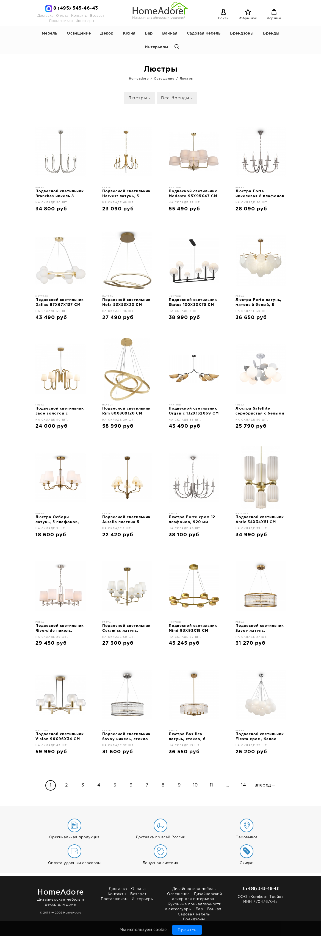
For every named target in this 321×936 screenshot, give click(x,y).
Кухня (129, 33)
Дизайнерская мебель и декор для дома (60, 896)
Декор (107, 33)
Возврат (97, 15)
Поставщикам (61, 20)
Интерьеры (85, 20)
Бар (149, 33)
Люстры (187, 78)
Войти (223, 18)
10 (195, 785)
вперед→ (265, 785)
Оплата (62, 15)
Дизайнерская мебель (194, 888)
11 (211, 785)
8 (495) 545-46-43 (75, 8)
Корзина (274, 18)
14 (243, 785)
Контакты (79, 15)
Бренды (271, 33)
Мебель (49, 33)
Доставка (45, 15)
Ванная (169, 33)
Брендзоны (242, 33)
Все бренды (177, 98)
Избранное (248, 18)
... (227, 785)
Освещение (79, 33)
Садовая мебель (204, 33)
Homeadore (139, 78)
